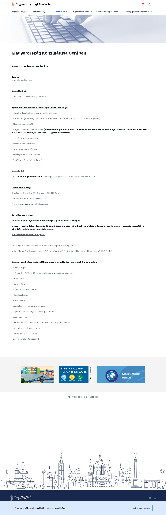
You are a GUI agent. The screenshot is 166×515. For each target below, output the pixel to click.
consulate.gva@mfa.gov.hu (35, 204)
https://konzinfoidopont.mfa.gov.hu (28, 234)
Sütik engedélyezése (141, 508)
